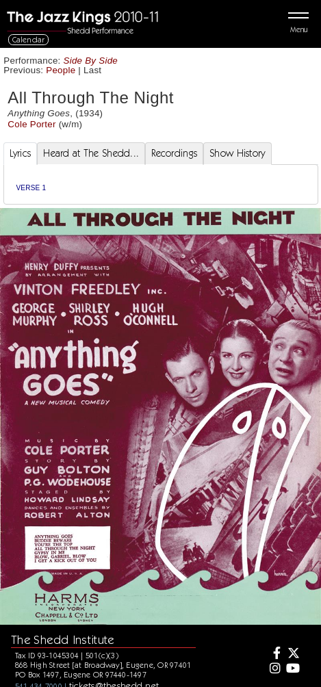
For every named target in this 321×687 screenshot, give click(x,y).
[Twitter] (292, 654)
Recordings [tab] (174, 153)
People (60, 70)
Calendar (28, 39)
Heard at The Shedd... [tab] (91, 153)
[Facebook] (273, 654)
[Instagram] (273, 669)
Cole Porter (31, 124)
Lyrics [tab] (20, 153)
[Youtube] (292, 669)
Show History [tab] (237, 153)
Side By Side (91, 60)
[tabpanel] (161, 184)
